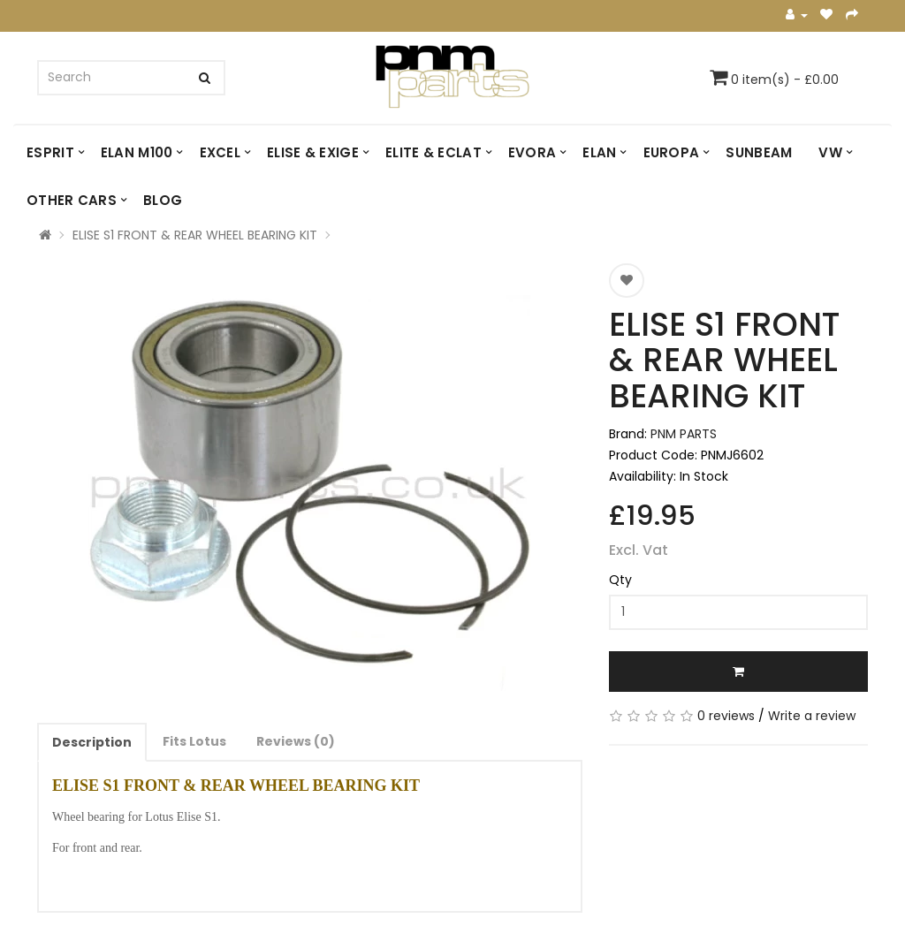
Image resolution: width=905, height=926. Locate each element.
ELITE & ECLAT (433, 152)
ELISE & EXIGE (313, 152)
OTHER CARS (72, 200)
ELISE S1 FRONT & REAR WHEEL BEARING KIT (194, 235)
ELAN (599, 152)
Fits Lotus (194, 741)
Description (92, 742)
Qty (620, 579)
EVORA (532, 152)
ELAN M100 (137, 152)
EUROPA (671, 152)
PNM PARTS (683, 434)
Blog (162, 200)
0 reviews (726, 716)
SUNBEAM (759, 152)
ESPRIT (50, 152)
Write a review (812, 716)
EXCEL (220, 152)
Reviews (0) (295, 741)
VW (830, 152)
